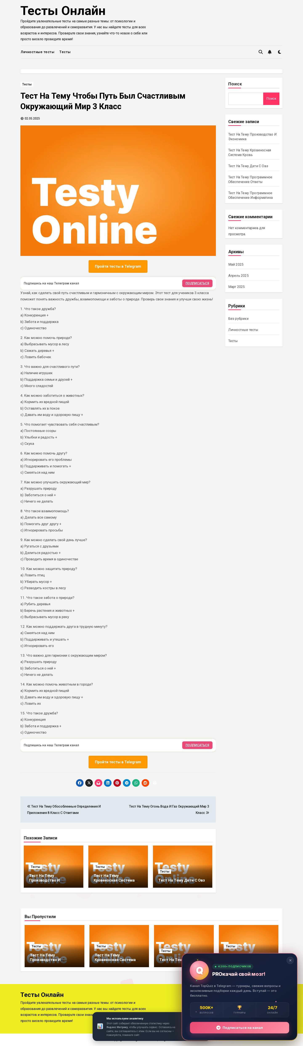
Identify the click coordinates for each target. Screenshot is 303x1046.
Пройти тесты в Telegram (118, 266)
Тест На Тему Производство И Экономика (44, 880)
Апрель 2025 (238, 276)
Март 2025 (236, 287)
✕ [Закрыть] (290, 960)
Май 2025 (236, 264)
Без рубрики (238, 319)
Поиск (235, 84)
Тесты (65, 52)
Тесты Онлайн (63, 10)
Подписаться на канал (239, 1028)
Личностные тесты (37, 52)
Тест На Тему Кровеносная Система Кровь (114, 880)
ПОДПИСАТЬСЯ (197, 283)
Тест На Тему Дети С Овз (181, 880)
